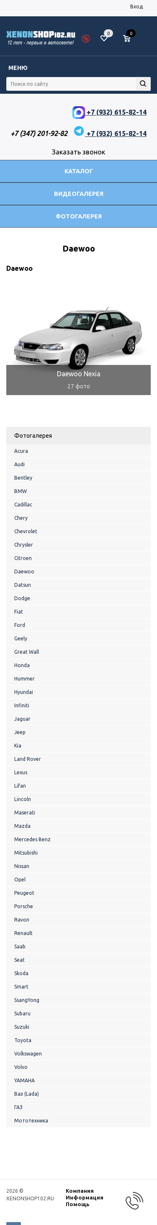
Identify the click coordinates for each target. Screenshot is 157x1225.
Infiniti (21, 705)
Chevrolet (25, 531)
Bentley (23, 477)
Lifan (20, 785)
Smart (21, 986)
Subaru (22, 1013)
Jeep (20, 732)
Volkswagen (28, 1053)
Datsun (22, 585)
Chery (21, 518)
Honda (22, 665)
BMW (20, 491)
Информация (84, 1197)
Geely (20, 638)
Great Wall (26, 652)
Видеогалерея (78, 193)
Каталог (78, 171)
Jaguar (22, 719)
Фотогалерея (79, 216)
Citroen (23, 558)
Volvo (21, 1067)
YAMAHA (24, 1080)
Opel (20, 879)
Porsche (23, 906)
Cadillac (23, 504)
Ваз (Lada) (26, 1094)
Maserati (24, 812)
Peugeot (24, 893)
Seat (19, 960)
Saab (20, 946)
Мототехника (31, 1120)
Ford (19, 625)
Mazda (22, 826)
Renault (23, 933)
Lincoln (22, 799)
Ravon (21, 919)
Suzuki (21, 1027)
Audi (19, 464)
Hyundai (23, 692)
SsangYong (26, 1000)
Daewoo (24, 571)
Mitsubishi (26, 852)
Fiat (18, 611)
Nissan (21, 866)
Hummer (24, 678)
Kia (17, 745)
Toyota (22, 1040)
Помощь (78, 1204)
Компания (80, 1191)
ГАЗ (18, 1107)
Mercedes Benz (32, 839)
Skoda (21, 973)
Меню (18, 67)
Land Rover (27, 759)
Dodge (22, 598)
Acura (21, 451)
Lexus (20, 772)
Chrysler (23, 544)
